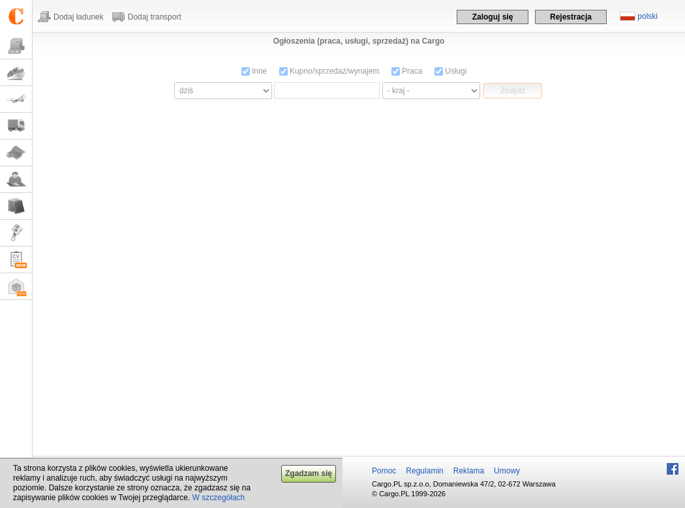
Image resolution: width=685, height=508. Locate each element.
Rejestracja (571, 17)
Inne (254, 71)
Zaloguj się (492, 17)
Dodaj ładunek (78, 17)
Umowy (507, 470)
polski (647, 16)
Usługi (450, 71)
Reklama (468, 470)
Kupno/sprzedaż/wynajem (329, 71)
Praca (407, 71)
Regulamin (424, 470)
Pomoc (384, 470)
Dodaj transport (154, 17)
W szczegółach (218, 497)
